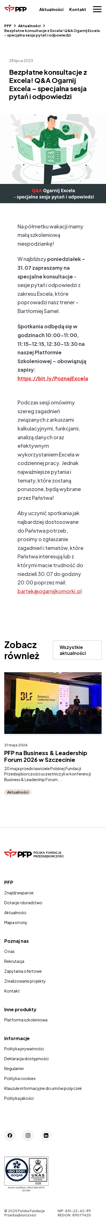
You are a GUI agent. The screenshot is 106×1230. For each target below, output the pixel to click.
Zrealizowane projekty (25, 980)
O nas (9, 951)
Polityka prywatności (24, 1048)
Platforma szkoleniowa (25, 1019)
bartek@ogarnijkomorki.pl (50, 591)
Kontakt (77, 9)
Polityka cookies (20, 1078)
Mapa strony (15, 922)
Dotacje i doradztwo (23, 902)
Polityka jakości (19, 1098)
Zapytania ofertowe (23, 971)
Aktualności (51, 9)
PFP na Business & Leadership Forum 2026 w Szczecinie (45, 756)
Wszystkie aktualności (73, 650)
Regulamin (14, 1068)
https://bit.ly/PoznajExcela (53, 378)
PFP (8, 25)
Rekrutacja (14, 961)
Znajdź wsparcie (19, 892)
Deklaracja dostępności (26, 1058)
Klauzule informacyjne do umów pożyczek (43, 1088)
